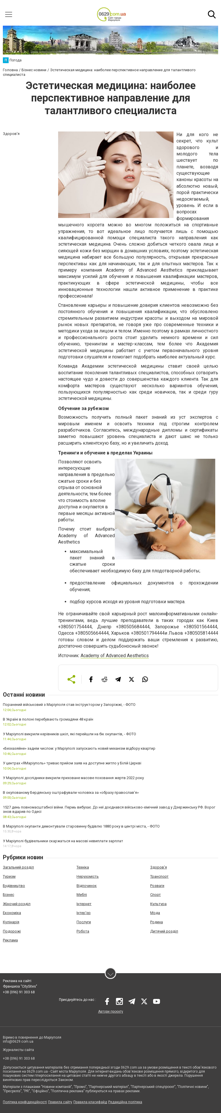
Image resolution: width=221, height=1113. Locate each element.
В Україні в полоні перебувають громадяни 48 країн (48, 719)
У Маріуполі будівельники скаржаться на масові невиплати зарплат (63, 841)
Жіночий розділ (17, 904)
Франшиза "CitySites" (20, 986)
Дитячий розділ (164, 931)
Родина (156, 922)
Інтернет (84, 904)
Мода (155, 913)
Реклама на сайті (17, 981)
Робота (83, 931)
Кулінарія (11, 922)
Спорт (155, 894)
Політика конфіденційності (25, 1102)
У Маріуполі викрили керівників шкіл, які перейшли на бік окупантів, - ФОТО (69, 734)
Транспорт (159, 876)
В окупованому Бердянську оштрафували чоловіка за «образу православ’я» (71, 792)
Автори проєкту (110, 1011)
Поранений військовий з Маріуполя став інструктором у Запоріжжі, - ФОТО (69, 704)
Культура (158, 904)
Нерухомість (88, 876)
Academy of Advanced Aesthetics (115, 655)
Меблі (82, 894)
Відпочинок (87, 885)
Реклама (10, 940)
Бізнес (8, 894)
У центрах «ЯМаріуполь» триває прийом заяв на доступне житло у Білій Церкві (72, 763)
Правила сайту (60, 1102)
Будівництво (14, 885)
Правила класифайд (90, 1102)
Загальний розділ (18, 867)
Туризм (9, 876)
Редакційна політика (125, 1102)
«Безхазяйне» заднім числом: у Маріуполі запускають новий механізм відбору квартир (79, 748)
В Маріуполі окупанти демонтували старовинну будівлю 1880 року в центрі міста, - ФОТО (81, 826)
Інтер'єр (84, 913)
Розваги (157, 885)
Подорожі (12, 931)
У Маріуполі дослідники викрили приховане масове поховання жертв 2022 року (73, 778)
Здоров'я (158, 867)
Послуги (84, 922)
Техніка (83, 867)
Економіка (12, 913)
